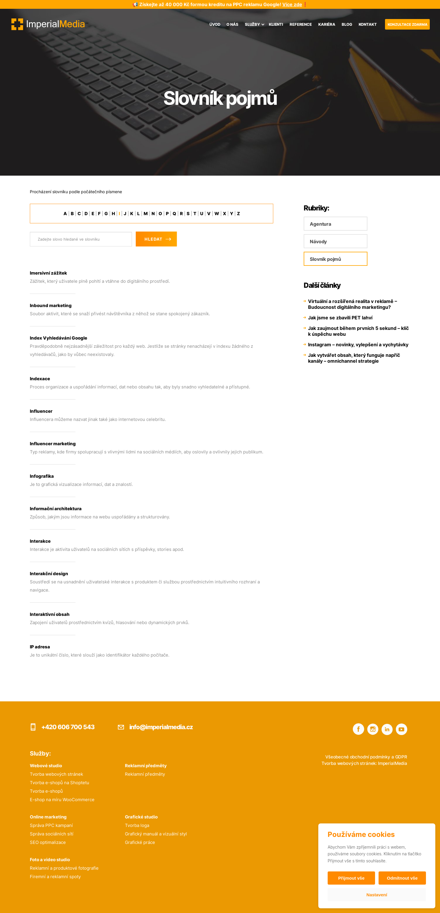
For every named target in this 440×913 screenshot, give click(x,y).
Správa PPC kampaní (51, 825)
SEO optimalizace (48, 842)
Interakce (40, 541)
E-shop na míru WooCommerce (62, 799)
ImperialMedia (392, 763)
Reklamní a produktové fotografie (64, 868)
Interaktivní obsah (50, 614)
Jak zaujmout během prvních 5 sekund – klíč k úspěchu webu (358, 331)
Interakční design (49, 573)
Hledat (153, 239)
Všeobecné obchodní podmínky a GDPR (366, 757)
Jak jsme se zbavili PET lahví (340, 318)
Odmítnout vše (402, 878)
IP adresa (40, 647)
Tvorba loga (137, 825)
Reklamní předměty (145, 774)
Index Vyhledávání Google (58, 338)
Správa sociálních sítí (51, 834)
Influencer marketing (53, 443)
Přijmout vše (351, 878)
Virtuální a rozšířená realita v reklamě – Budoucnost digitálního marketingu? (352, 304)
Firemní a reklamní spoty (55, 876)
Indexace (40, 378)
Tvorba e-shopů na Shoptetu (59, 782)
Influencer (41, 411)
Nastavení (377, 894)
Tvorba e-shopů (46, 791)
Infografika (42, 476)
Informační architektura (56, 508)
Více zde (292, 4)
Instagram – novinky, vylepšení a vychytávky (358, 344)
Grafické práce (140, 842)
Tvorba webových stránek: (349, 763)
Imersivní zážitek (48, 273)
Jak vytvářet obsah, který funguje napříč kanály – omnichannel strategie (354, 358)
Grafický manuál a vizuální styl (156, 834)
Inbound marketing (51, 305)
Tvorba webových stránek (56, 774)
